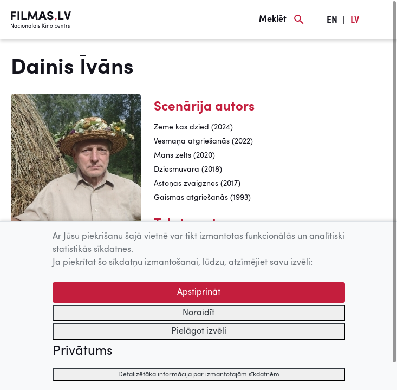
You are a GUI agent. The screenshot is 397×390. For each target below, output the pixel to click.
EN (332, 20)
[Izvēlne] (381, 19)
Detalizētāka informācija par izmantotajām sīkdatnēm (198, 375)
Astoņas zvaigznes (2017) (197, 183)
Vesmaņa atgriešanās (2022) (203, 141)
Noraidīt (198, 313)
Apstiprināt (198, 292)
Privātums (82, 351)
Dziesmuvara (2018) (188, 169)
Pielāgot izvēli (198, 331)
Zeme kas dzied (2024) (193, 127)
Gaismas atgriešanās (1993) (202, 198)
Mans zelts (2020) (184, 155)
